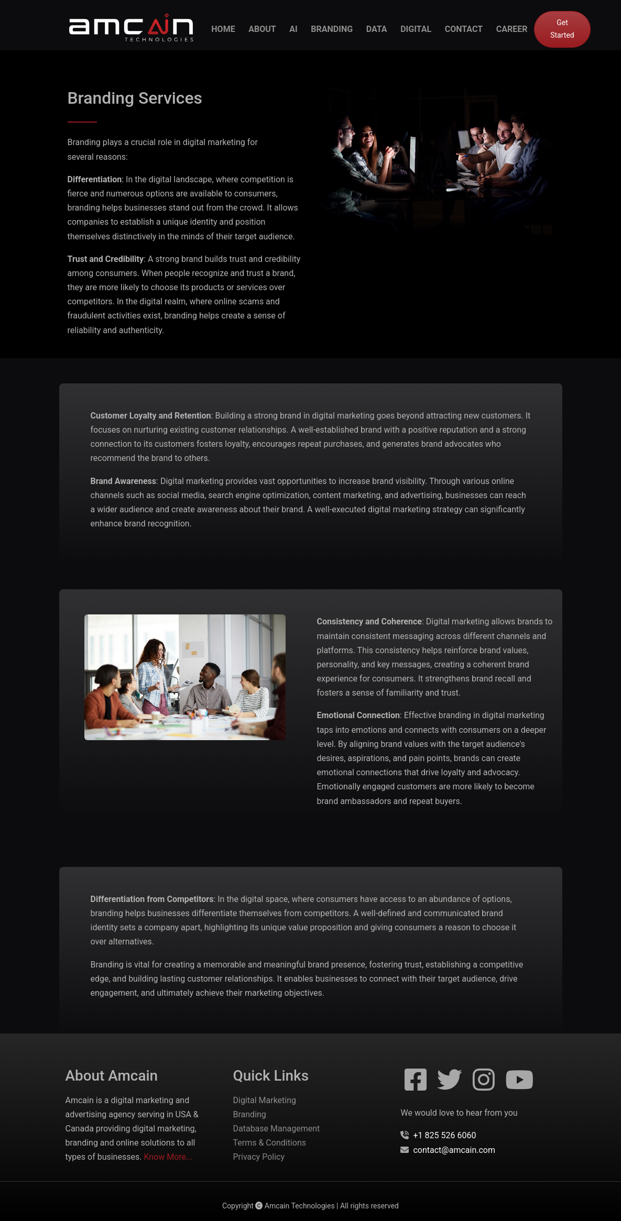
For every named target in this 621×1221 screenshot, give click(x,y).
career (512, 29)
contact (464, 29)
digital (415, 29)
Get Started (562, 28)
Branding (249, 1114)
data (376, 29)
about (262, 29)
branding (332, 29)
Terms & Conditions (269, 1143)
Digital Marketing (264, 1100)
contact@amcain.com (454, 1150)
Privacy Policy (259, 1157)
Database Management (276, 1129)
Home (223, 29)
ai (293, 29)
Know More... (168, 1157)
